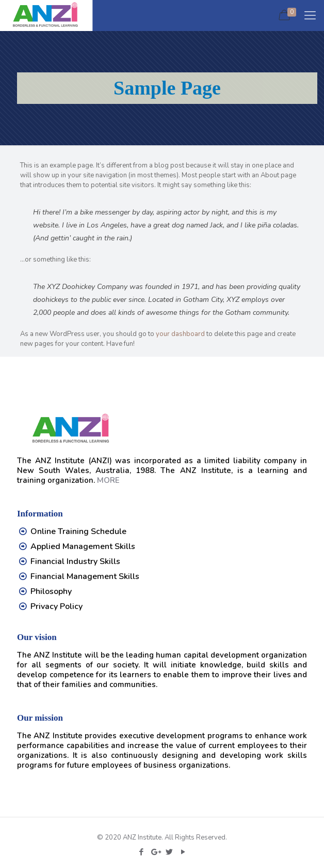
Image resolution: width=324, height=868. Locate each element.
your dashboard (180, 334)
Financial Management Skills (84, 576)
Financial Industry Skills (75, 561)
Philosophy (51, 591)
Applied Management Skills (82, 546)
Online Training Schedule (78, 531)
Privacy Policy (56, 606)
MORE (108, 480)
